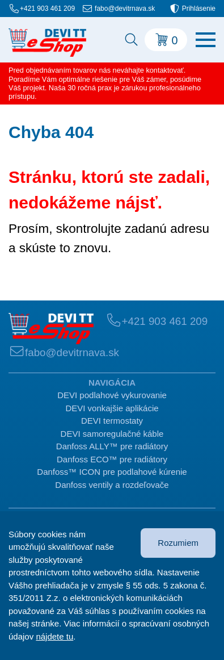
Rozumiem (178, 543)
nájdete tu (54, 636)
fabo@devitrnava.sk (125, 8)
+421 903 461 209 (47, 8)
